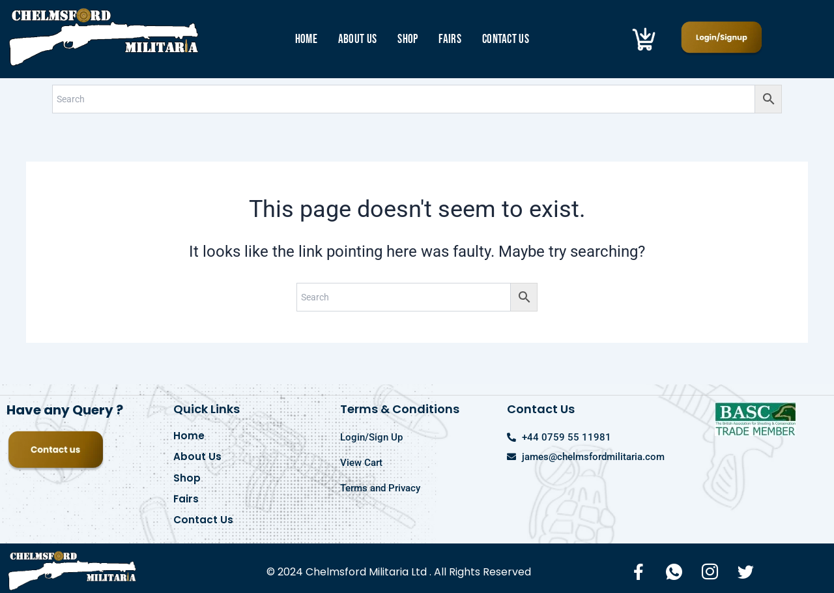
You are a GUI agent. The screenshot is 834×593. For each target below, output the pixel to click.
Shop (407, 39)
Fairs (450, 39)
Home (306, 39)
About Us (357, 39)
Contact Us (505, 39)
